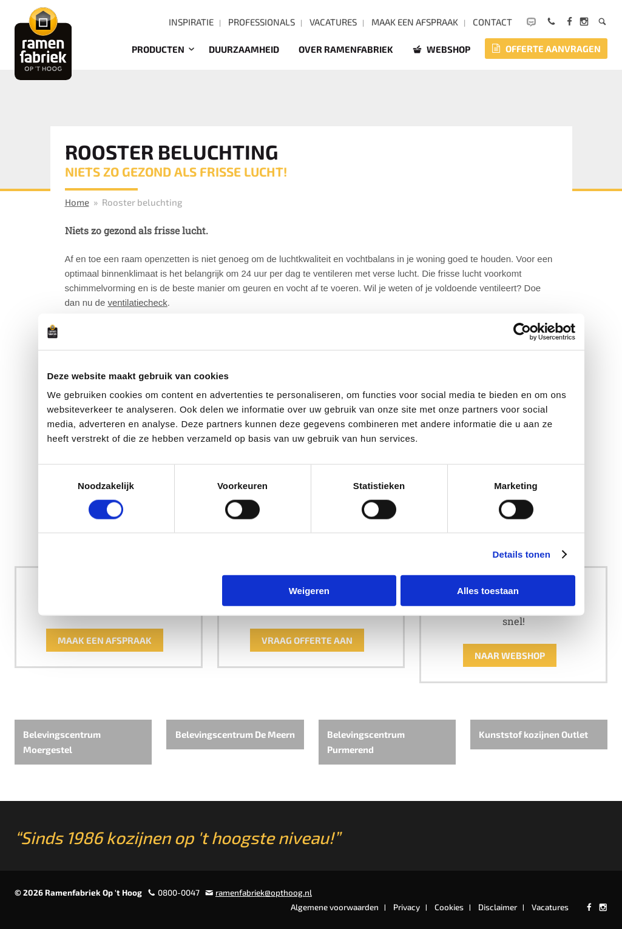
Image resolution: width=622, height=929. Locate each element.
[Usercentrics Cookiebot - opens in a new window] (522, 331)
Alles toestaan (488, 591)
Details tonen (521, 554)
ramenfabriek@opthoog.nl (263, 892)
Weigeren (309, 591)
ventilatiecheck (137, 302)
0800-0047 (179, 892)
